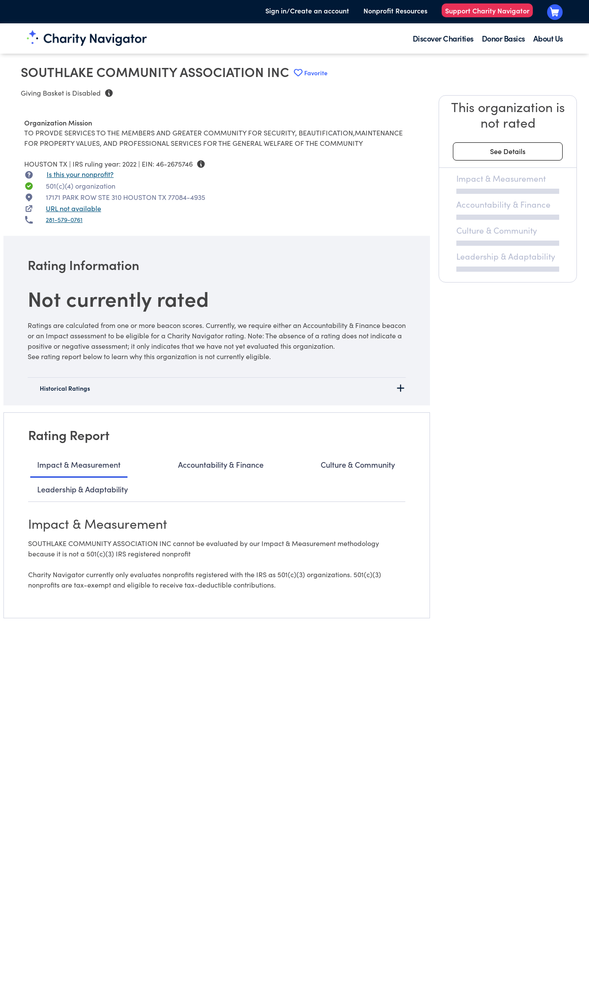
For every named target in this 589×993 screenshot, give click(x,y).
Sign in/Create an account (307, 10)
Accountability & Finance (221, 464)
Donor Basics (503, 38)
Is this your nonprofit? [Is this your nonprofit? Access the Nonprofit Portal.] (80, 174)
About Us (548, 38)
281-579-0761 (64, 219)
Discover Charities (443, 38)
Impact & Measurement (79, 464)
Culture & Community (358, 464)
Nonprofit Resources (395, 10)
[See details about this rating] (507, 151)
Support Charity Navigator (487, 10)
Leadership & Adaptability (82, 489)
